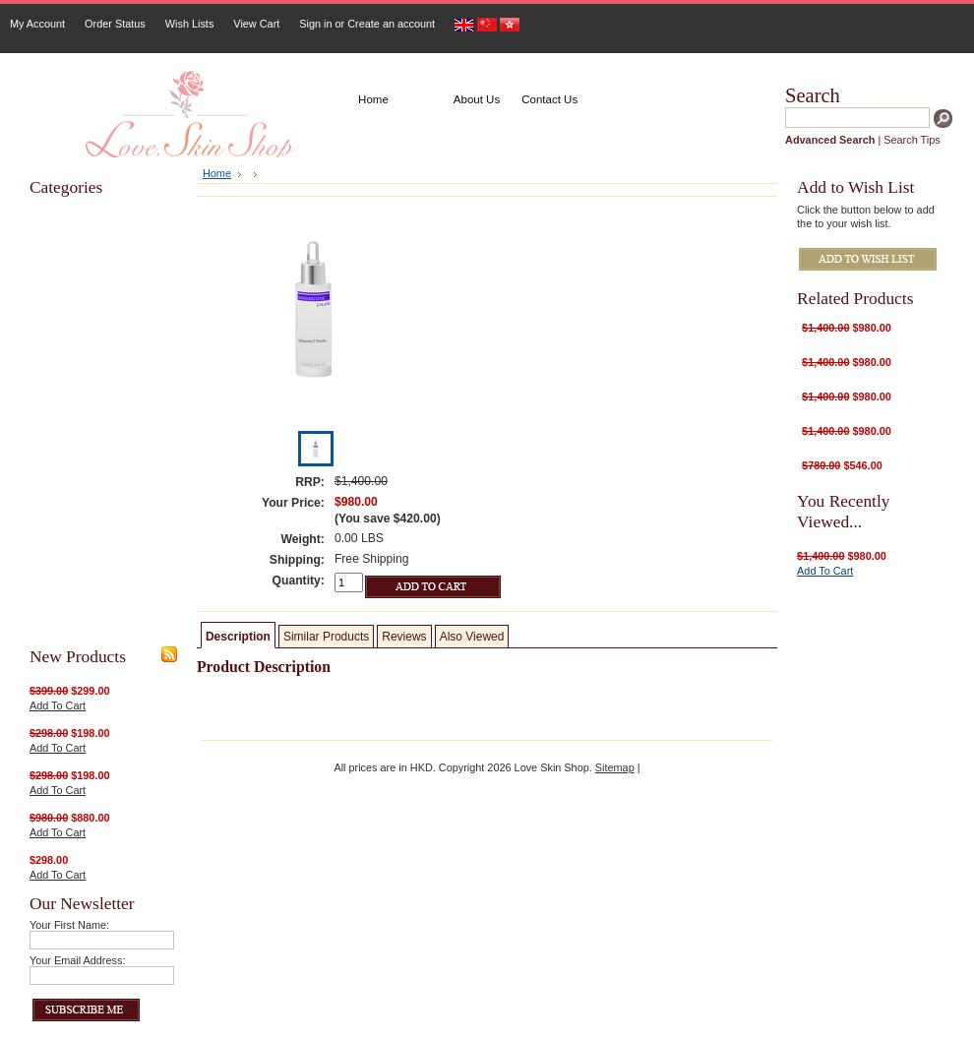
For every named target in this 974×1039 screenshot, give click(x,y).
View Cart (256, 24)
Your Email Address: (78, 960)
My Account (37, 24)
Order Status (115, 24)
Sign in (315, 24)
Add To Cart (58, 705)
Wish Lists (189, 24)
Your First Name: (69, 925)
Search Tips (911, 140)
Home (217, 173)
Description (238, 636)
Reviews (404, 636)
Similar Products (326, 636)
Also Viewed (472, 636)
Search (812, 95)
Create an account (391, 24)
